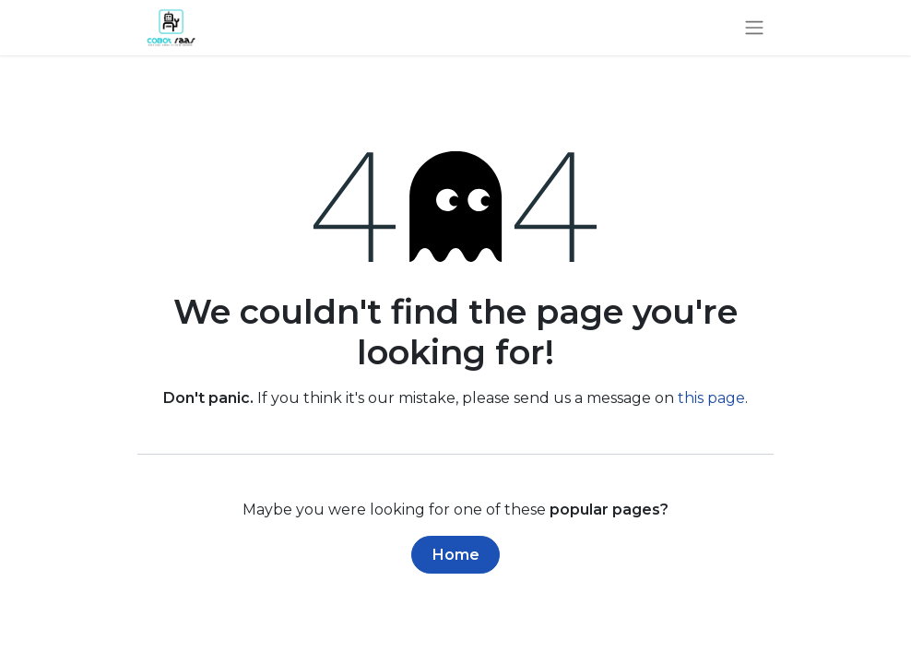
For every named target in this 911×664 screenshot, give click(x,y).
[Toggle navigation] (754, 28)
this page (711, 398)
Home (455, 554)
